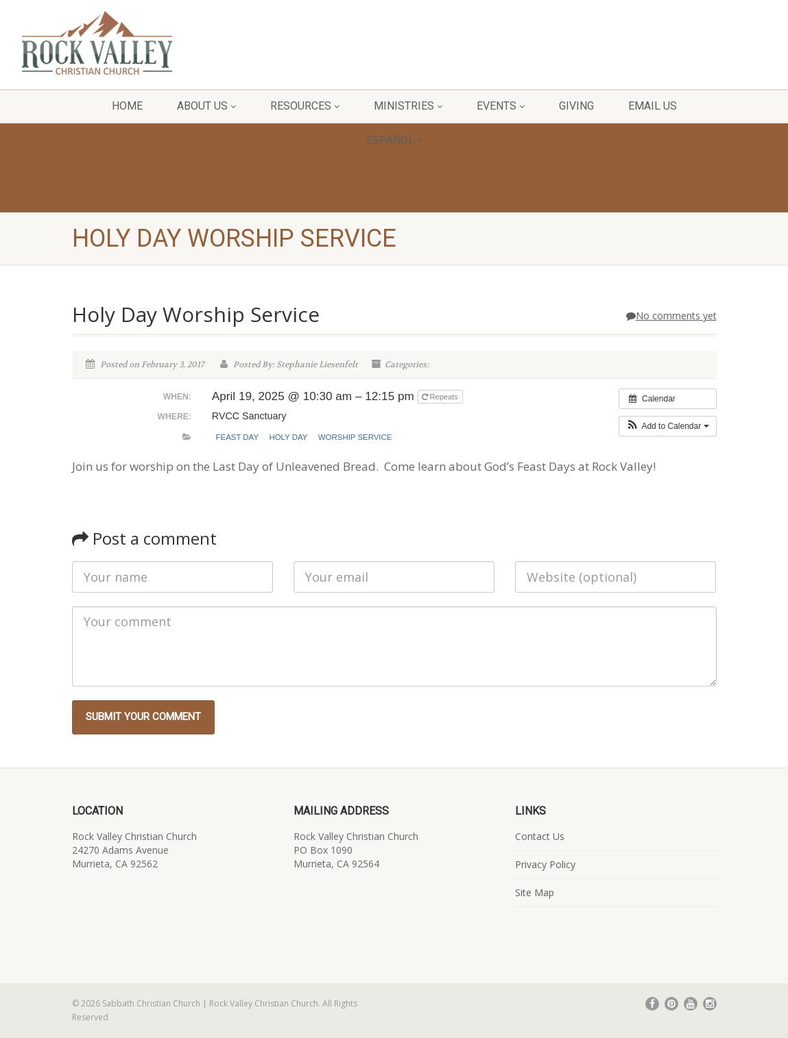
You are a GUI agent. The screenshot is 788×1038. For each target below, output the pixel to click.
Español (394, 140)
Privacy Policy (545, 864)
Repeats (441, 397)
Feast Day (237, 437)
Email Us (652, 105)
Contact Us (539, 836)
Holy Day (288, 437)
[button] (667, 426)
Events (501, 105)
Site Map (534, 892)
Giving (576, 105)
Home (127, 105)
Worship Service (355, 437)
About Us (206, 105)
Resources (304, 105)
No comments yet (671, 315)
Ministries (408, 105)
